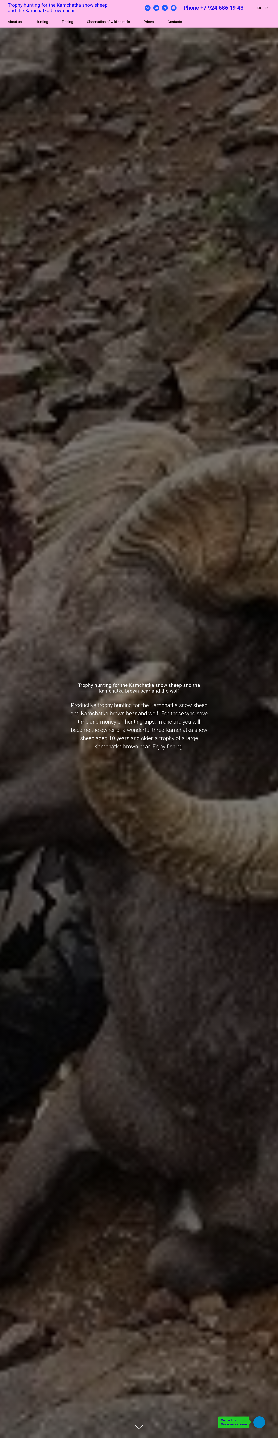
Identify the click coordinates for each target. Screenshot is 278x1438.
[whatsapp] (174, 8)
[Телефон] (148, 8)
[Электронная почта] (156, 8)
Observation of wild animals (108, 22)
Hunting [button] (42, 22)
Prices (149, 22)
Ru (259, 8)
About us (15, 22)
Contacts (175, 22)
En (266, 8)
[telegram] (165, 8)
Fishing (67, 22)
